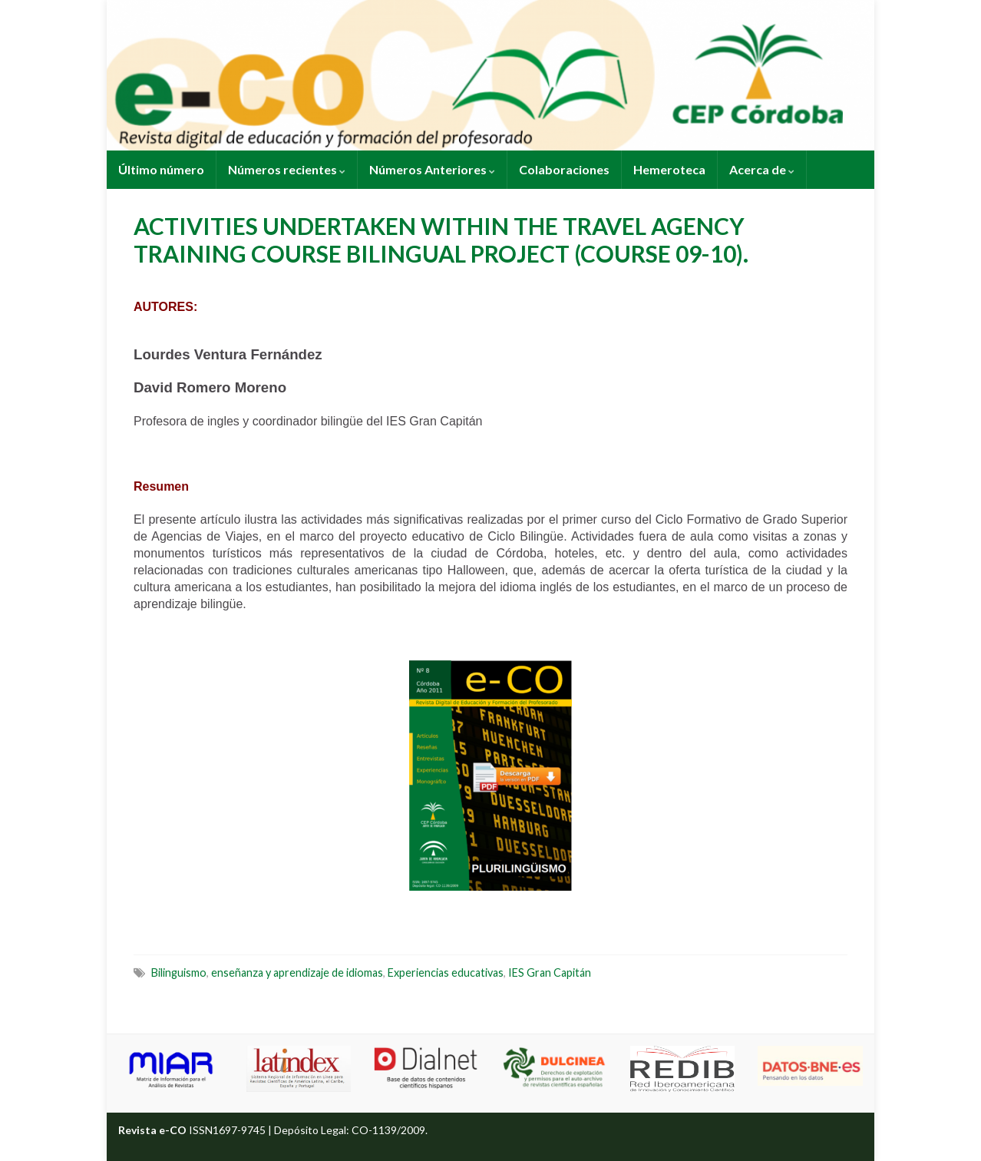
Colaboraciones (564, 169)
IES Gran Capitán (549, 972)
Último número (161, 169)
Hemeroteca (669, 169)
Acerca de (761, 169)
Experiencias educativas (446, 972)
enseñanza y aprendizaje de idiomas (297, 972)
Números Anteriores (432, 169)
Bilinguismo (178, 972)
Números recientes (286, 169)
